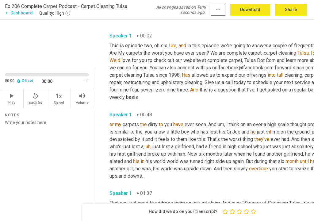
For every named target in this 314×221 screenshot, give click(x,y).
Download (250, 9)
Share (291, 9)
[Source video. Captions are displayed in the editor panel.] (47, 43)
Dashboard (19, 12)
